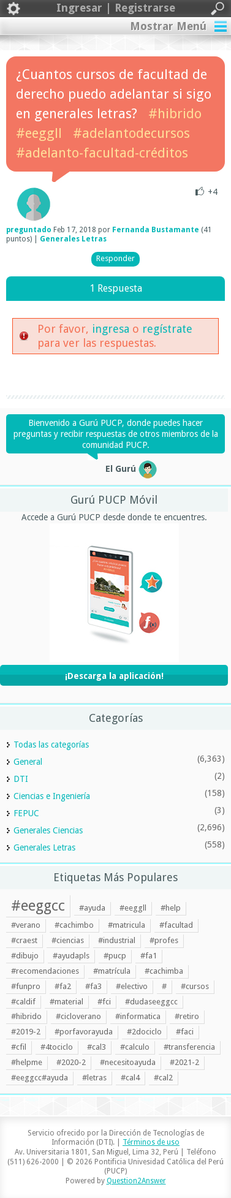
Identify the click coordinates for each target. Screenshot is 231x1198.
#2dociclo (144, 1031)
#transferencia (189, 1047)
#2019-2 (25, 1031)
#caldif (23, 1001)
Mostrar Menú (168, 26)
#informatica (138, 1016)
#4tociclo (56, 1047)
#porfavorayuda (84, 1031)
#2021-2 (184, 1062)
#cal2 (163, 1077)
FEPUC (26, 813)
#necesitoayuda (128, 1062)
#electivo (132, 986)
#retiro (187, 1016)
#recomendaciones (45, 971)
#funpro (25, 986)
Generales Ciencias (48, 830)
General (27, 762)
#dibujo (25, 955)
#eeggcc (38, 905)
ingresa (110, 328)
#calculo (135, 1047)
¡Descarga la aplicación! (114, 676)
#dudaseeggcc (151, 1001)
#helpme (26, 1062)
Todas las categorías (51, 744)
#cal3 (96, 1047)
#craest (24, 940)
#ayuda (92, 907)
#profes (164, 940)
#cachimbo (74, 925)
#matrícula (112, 971)
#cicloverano (78, 1016)
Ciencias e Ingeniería (51, 796)
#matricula (126, 925)
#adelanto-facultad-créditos (102, 153)
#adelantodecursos (131, 133)
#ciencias (67, 940)
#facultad (176, 925)
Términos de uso (151, 1142)
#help (171, 907)
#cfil (18, 1047)
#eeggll (39, 133)
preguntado (28, 230)
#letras (94, 1077)
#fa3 (93, 986)
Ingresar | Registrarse (115, 8)
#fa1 (148, 955)
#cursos (195, 986)
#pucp (115, 955)
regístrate (167, 328)
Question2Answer (136, 1181)
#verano (25, 925)
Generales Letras (73, 239)
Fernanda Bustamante (155, 230)
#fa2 (63, 986)
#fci (104, 1001)
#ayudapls (71, 955)
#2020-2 (71, 1062)
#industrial (116, 940)
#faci (185, 1031)
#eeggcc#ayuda (39, 1077)
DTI (20, 779)
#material (66, 1001)
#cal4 (130, 1077)
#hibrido (175, 113)
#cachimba (164, 971)
